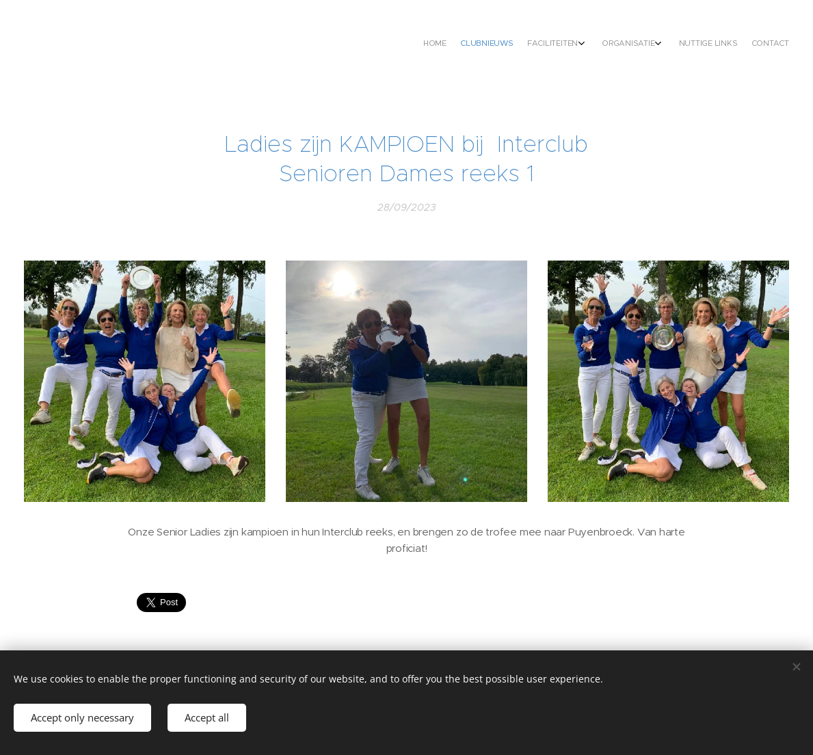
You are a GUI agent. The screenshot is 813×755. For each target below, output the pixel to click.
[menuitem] (702, 44)
